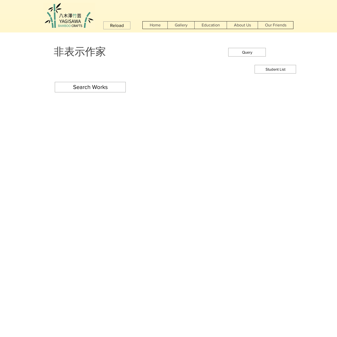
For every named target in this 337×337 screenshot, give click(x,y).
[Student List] (275, 69)
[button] (116, 25)
